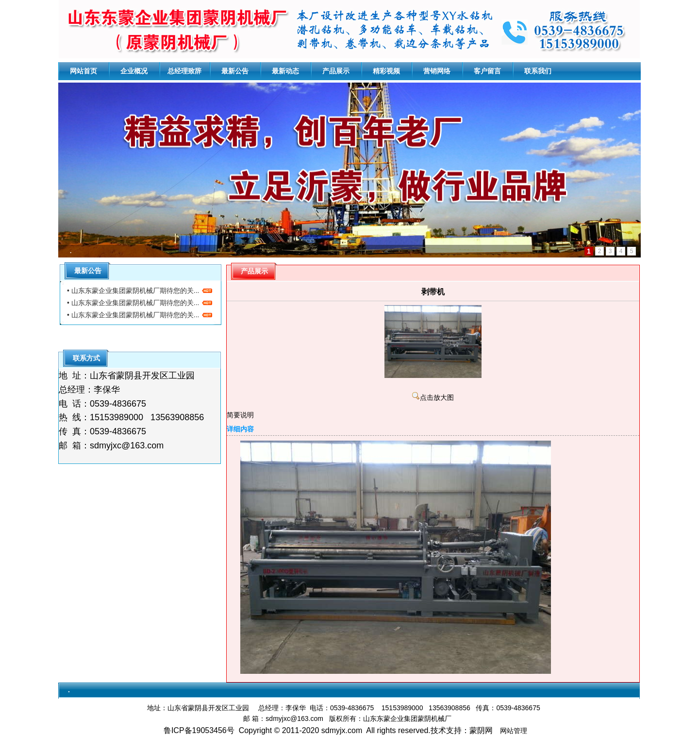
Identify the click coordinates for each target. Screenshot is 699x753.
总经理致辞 (184, 71)
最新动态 (285, 71)
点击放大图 (433, 397)
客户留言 (487, 71)
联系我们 (537, 71)
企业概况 (134, 71)
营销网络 (436, 71)
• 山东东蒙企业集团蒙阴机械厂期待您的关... (139, 290)
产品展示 (336, 71)
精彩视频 (386, 71)
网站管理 (513, 731)
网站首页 (83, 71)
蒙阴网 (481, 730)
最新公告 (235, 71)
